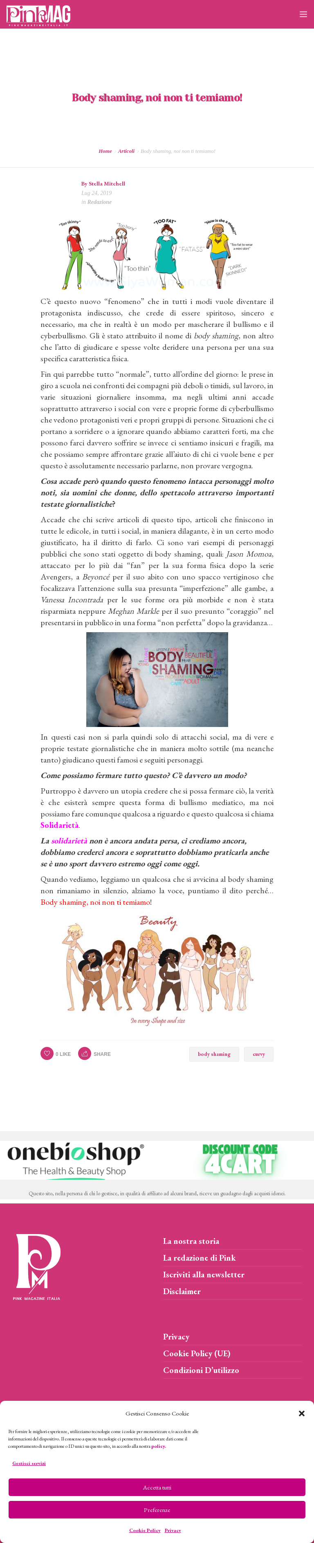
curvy (259, 1054)
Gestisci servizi (29, 1463)
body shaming (214, 1054)
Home (105, 151)
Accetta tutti (157, 1487)
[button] (302, 1413)
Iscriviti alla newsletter (203, 1274)
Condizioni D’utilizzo (201, 1370)
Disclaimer (182, 1291)
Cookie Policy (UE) (197, 1353)
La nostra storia (191, 1241)
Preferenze (157, 1510)
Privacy (173, 1530)
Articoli (126, 151)
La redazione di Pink (199, 1257)
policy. (158, 1446)
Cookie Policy (145, 1530)
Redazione (99, 202)
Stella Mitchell (107, 183)
